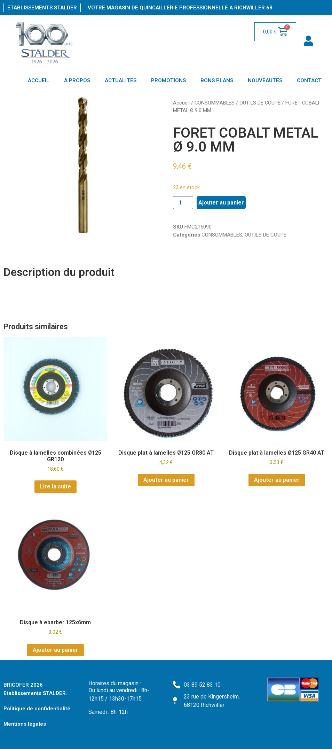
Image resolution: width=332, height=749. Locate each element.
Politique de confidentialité (36, 708)
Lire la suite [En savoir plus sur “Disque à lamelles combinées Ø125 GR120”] (55, 486)
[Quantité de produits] (183, 202)
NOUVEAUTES (265, 80)
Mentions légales (24, 724)
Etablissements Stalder (42, 8)
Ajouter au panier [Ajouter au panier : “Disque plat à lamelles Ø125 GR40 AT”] (277, 480)
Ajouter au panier (221, 202)
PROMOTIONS (168, 80)
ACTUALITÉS (120, 80)
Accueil (181, 103)
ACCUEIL (38, 80)
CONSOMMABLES (215, 103)
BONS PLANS (216, 80)
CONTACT (309, 80)
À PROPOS (77, 80)
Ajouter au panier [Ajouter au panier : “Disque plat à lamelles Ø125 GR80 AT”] (166, 480)
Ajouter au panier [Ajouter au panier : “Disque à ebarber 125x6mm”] (55, 650)
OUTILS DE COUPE (259, 103)
